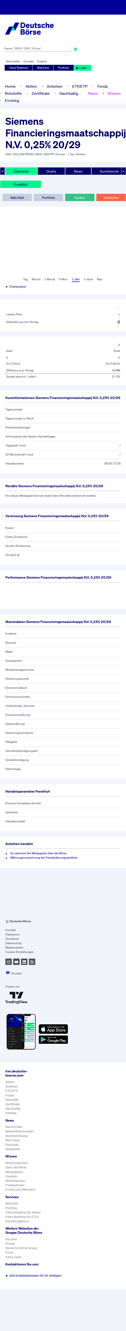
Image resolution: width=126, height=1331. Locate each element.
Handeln (11, 1176)
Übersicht (21, 171)
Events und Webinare (20, 1189)
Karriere (11, 1239)
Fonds (102, 86)
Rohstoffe (13, 93)
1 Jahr (76, 279)
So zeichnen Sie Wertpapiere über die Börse (38, 853)
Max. (100, 279)
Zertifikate (41, 93)
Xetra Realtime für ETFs (22, 1217)
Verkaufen (111, 197)
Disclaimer (12, 939)
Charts (51, 171)
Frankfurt (20, 184)
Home (10, 86)
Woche (36, 279)
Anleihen (54, 86)
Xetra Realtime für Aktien (23, 1212)
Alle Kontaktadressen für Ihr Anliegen (33, 1275)
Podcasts (11, 1145)
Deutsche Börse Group (21, 1248)
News (93, 93)
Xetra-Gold (13, 1257)
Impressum (12, 934)
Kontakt (28, 61)
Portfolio (63, 67)
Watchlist (43, 67)
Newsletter (13, 61)
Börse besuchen (16, 1163)
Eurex (9, 1252)
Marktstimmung (16, 1136)
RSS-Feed (12, 1140)
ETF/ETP (80, 86)
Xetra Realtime (18, 67)
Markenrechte (14, 947)
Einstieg (12, 100)
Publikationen (14, 1185)
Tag (25, 279)
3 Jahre (88, 279)
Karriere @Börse (17, 1221)
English (42, 61)
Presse (10, 1244)
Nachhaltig (68, 93)
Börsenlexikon (15, 1181)
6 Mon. (63, 279)
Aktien (31, 86)
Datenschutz (13, 943)
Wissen (114, 93)
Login (81, 67)
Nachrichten (14, 1127)
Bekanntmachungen (19, 1131)
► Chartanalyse (15, 286)
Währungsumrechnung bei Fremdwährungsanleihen (44, 857)
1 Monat (49, 279)
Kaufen (79, 197)
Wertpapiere (14, 1172)
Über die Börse (15, 1167)
